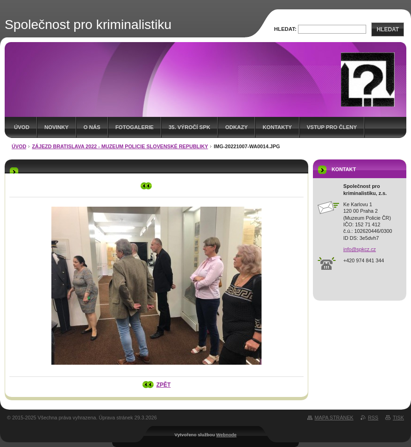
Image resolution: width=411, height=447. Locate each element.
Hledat (387, 29)
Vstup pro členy (332, 127)
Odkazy (236, 127)
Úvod (21, 127)
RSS (373, 417)
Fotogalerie (134, 127)
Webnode (226, 434)
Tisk (398, 417)
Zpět (163, 385)
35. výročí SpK (189, 127)
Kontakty (276, 127)
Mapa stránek (334, 417)
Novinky (56, 127)
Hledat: (285, 29)
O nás (92, 127)
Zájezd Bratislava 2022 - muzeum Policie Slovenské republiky (120, 146)
